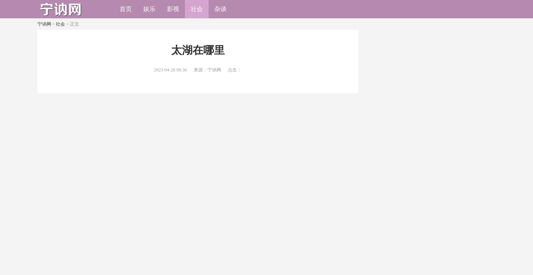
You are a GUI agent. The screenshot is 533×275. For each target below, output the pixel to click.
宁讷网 (44, 24)
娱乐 (149, 9)
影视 (173, 9)
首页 (126, 9)
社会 (197, 9)
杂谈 (220, 9)
